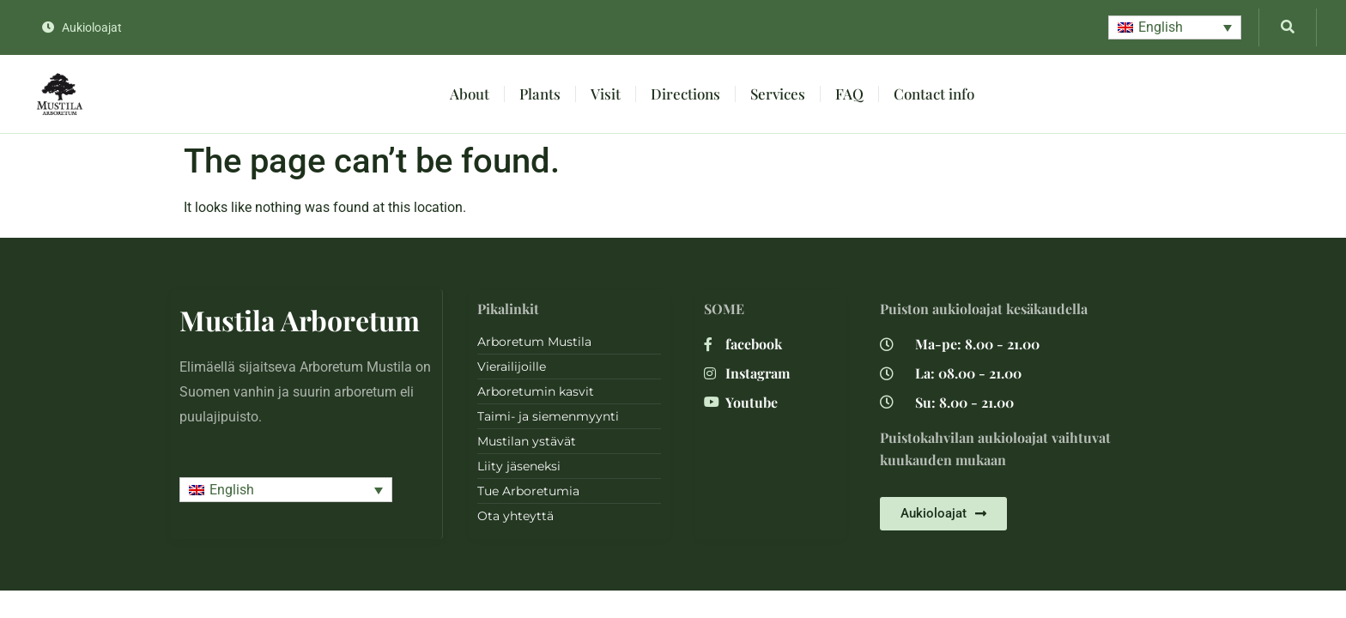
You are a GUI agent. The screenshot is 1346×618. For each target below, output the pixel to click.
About (469, 93)
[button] (1174, 27)
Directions (685, 93)
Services (777, 93)
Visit (606, 93)
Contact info (934, 93)
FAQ (849, 93)
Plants (540, 93)
